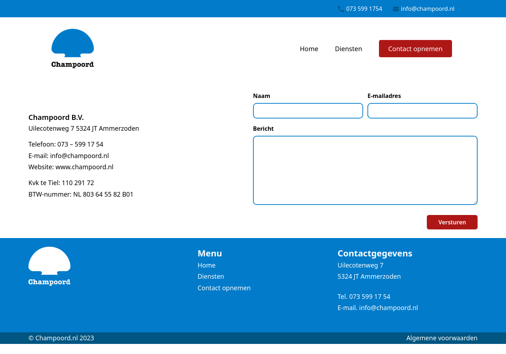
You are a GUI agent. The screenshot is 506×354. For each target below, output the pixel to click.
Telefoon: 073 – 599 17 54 (65, 144)
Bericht (263, 129)
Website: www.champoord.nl (70, 166)
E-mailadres (384, 96)
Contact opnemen (415, 48)
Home (309, 48)
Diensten (348, 48)
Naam (261, 96)
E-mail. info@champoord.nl (378, 307)
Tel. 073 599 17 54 (364, 296)
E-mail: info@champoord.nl (68, 155)
